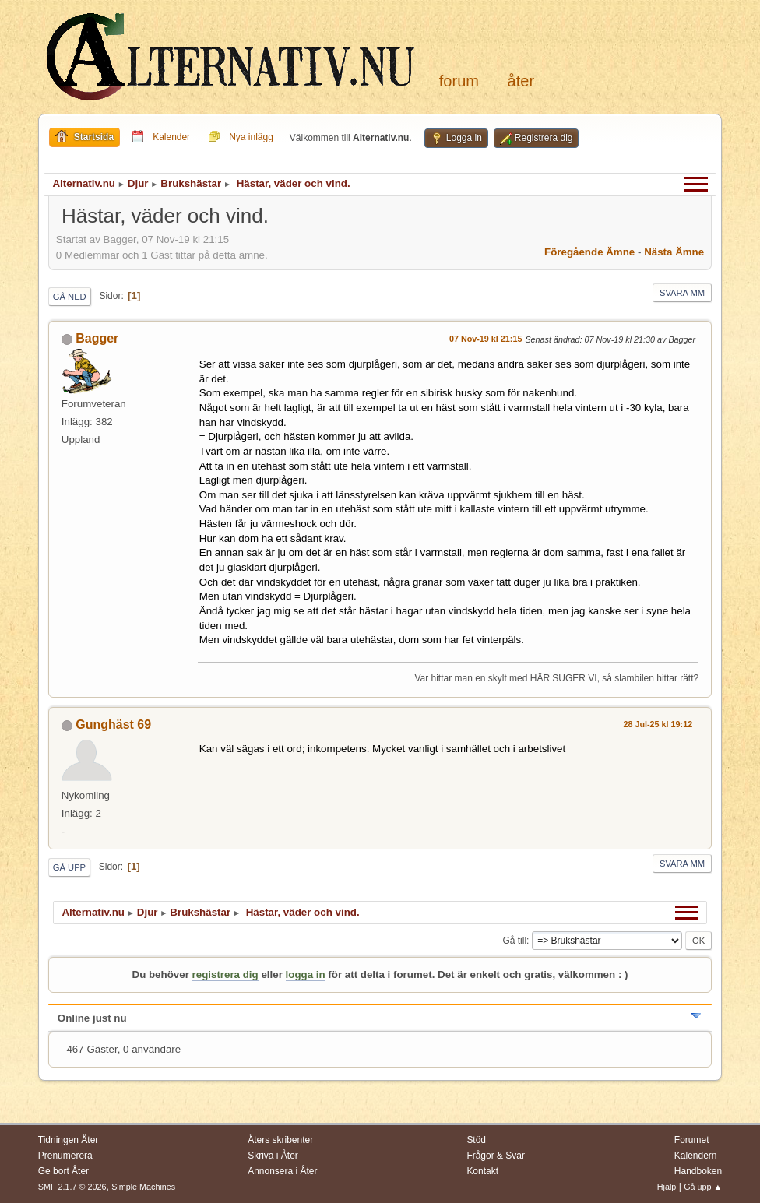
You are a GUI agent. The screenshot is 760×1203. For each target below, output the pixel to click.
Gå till (514, 940)
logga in (305, 974)
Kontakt (482, 1171)
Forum (459, 81)
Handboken (698, 1171)
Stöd (476, 1139)
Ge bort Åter (63, 1171)
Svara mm (682, 292)
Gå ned (69, 296)
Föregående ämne (589, 252)
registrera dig (225, 974)
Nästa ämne (674, 252)
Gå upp (69, 867)
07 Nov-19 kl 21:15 (485, 338)
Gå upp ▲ (703, 1186)
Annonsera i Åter (282, 1171)
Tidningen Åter (68, 1139)
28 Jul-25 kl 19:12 (657, 724)
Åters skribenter (280, 1139)
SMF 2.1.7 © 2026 (72, 1186)
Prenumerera (65, 1155)
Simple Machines (143, 1186)
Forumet (691, 1139)
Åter (521, 81)
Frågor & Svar (495, 1155)
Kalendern (695, 1155)
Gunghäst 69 (113, 724)
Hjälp (667, 1186)
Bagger (97, 338)
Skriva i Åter (273, 1155)
